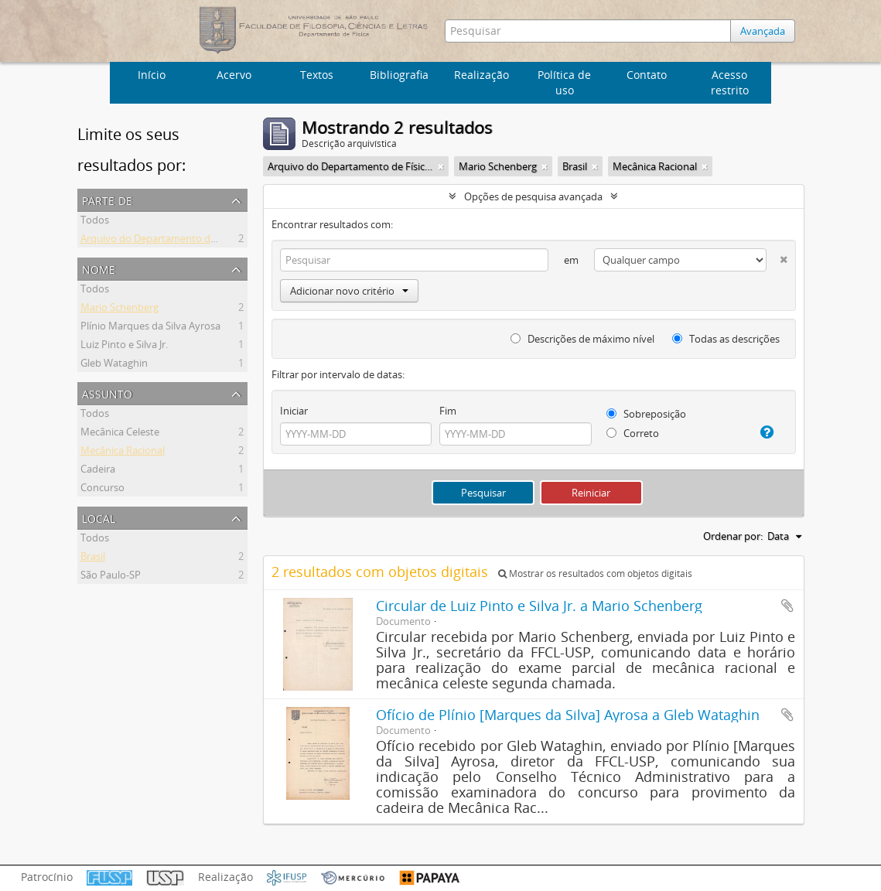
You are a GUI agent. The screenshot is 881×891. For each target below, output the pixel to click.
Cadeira (97, 471)
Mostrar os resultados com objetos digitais (595, 573)
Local (98, 517)
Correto (632, 433)
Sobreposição (646, 414)
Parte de (107, 199)
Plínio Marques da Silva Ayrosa (150, 328)
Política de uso (564, 82)
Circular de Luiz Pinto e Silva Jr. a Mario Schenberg (539, 605)
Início (152, 74)
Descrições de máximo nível (582, 339)
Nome (98, 268)
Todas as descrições (726, 339)
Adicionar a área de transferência (787, 605)
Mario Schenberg (119, 309)
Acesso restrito (730, 82)
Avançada (762, 31)
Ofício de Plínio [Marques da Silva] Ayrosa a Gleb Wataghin (568, 714)
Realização (481, 74)
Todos (94, 222)
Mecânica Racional (122, 452)
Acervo (234, 74)
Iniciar (294, 411)
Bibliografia (399, 74)
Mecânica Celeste (119, 434)
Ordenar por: (733, 536)
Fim (447, 411)
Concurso (102, 490)
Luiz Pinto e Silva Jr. (124, 346)
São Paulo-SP (110, 577)
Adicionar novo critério (349, 291)
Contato (647, 74)
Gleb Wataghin (114, 365)
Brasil (92, 558)
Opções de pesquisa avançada (533, 196)
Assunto (107, 392)
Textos (316, 74)
